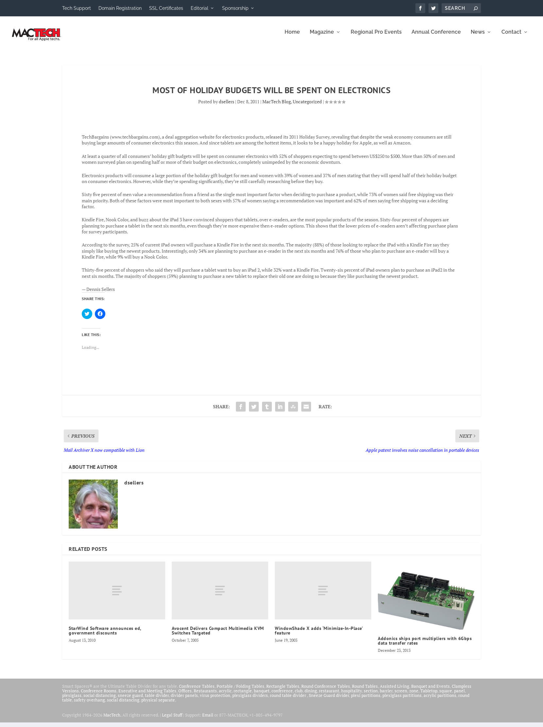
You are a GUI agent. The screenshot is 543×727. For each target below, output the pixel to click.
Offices (185, 695)
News (478, 37)
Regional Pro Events (376, 37)
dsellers (226, 106)
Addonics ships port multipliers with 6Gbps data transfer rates (425, 645)
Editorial (199, 8)
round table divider (288, 699)
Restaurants (205, 695)
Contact (511, 37)
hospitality (351, 695)
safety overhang (89, 704)
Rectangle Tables (282, 690)
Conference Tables (197, 690)
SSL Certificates (166, 8)
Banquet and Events (430, 690)
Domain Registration (120, 8)
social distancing (99, 699)
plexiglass (71, 699)
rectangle (243, 695)
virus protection (215, 699)
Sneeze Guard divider (329, 699)
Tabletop (428, 695)
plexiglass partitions (402, 699)
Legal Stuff (172, 719)
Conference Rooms (98, 695)
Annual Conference (436, 37)
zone (413, 695)
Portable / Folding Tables (240, 690)
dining (311, 695)
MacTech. (112, 719)
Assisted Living (394, 690)
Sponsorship (235, 8)
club (299, 695)
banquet (262, 695)
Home (292, 37)
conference (282, 695)
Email (207, 719)
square (445, 695)
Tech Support (76, 8)
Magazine (322, 37)
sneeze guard (130, 699)
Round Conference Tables (325, 690)
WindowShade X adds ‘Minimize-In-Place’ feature (318, 635)
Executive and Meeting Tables (147, 695)
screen (400, 695)
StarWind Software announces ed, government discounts (105, 635)
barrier (386, 695)
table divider (157, 699)
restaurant (329, 695)
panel (459, 695)
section (371, 695)
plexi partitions (365, 699)
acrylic (225, 695)
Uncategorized (307, 106)
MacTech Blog (276, 106)
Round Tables (365, 690)
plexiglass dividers (250, 699)
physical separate (158, 704)
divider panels (184, 699)
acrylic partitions (440, 699)
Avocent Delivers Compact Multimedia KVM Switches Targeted (218, 635)
